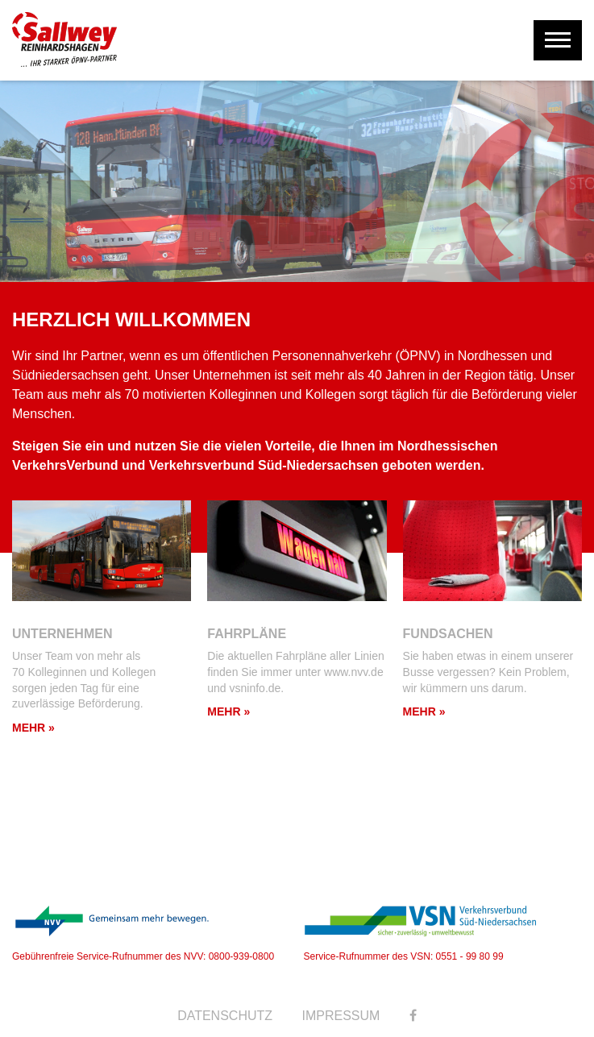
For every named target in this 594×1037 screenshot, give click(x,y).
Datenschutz (224, 1015)
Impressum (341, 1015)
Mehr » (33, 727)
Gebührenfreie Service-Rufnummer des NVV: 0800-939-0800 (143, 934)
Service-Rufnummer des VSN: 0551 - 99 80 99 (420, 934)
